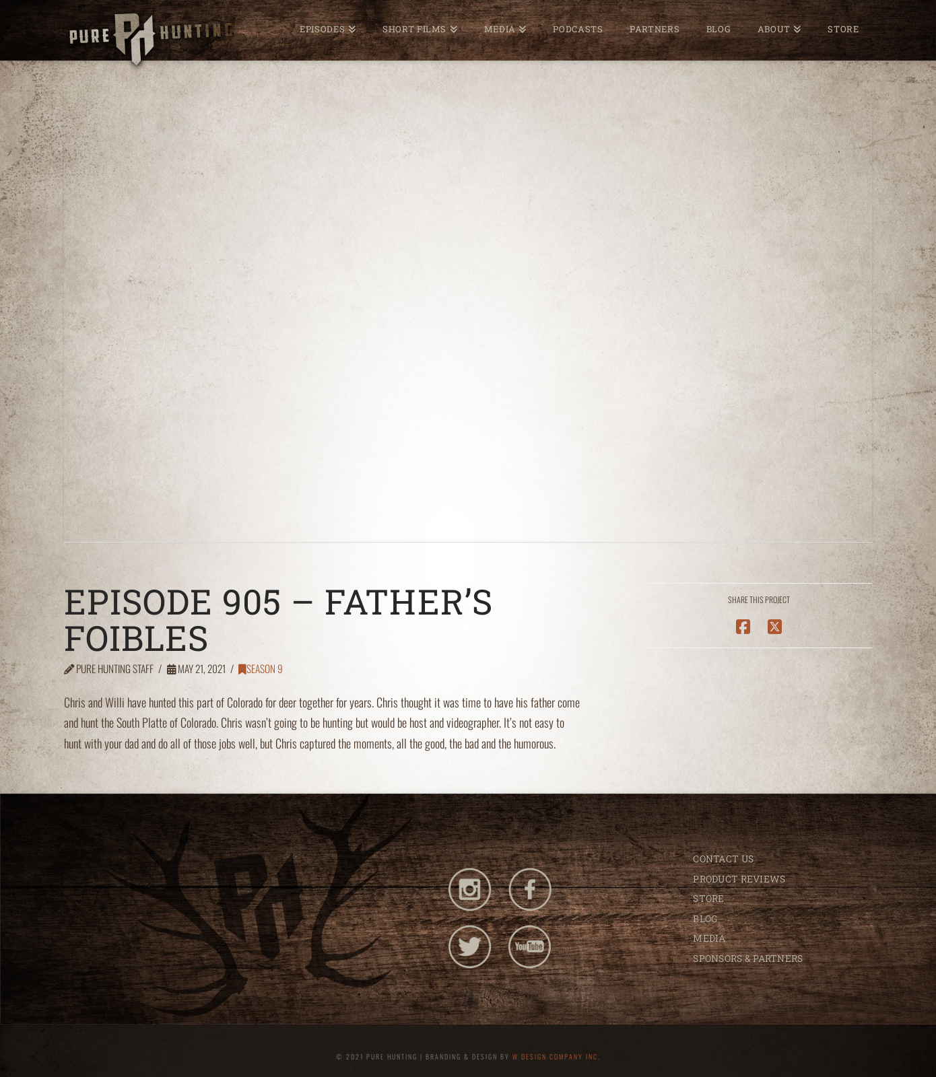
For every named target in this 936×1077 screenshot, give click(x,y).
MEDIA (709, 938)
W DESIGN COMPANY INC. (556, 1056)
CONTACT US (723, 858)
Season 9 (260, 668)
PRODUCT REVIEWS (739, 878)
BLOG (705, 918)
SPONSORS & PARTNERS (748, 958)
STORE (708, 898)
